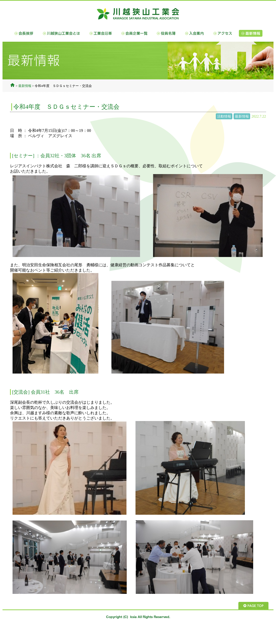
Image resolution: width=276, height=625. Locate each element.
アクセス (222, 33)
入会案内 (194, 33)
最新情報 (251, 33)
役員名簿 (166, 33)
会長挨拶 (24, 33)
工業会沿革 (100, 33)
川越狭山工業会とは (61, 33)
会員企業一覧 (134, 33)
